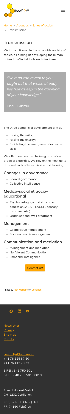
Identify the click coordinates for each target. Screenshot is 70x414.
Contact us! (35, 268)
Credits (9, 339)
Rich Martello (21, 289)
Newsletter (11, 325)
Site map (10, 334)
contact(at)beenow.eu (19, 354)
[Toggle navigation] (63, 10)
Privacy (9, 330)
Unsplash (36, 289)
